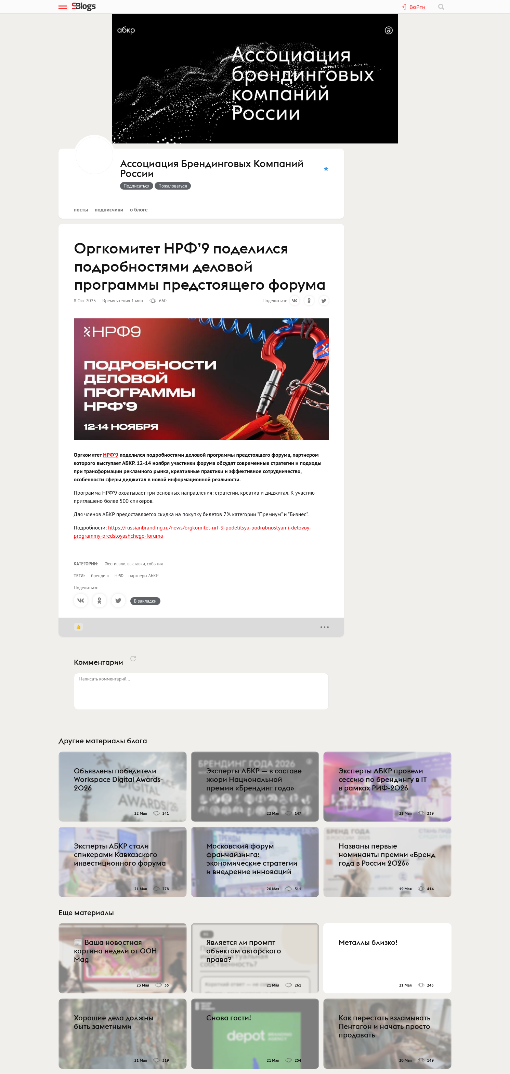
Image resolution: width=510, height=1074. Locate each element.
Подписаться (136, 186)
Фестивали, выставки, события (134, 564)
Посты (81, 209)
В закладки (145, 601)
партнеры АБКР (144, 576)
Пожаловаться (172, 186)
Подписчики (109, 209)
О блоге (139, 209)
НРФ (119, 576)
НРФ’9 (110, 454)
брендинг (100, 576)
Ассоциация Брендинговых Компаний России (212, 169)
